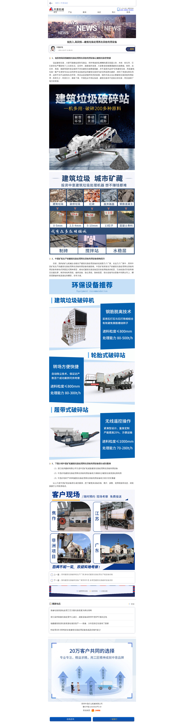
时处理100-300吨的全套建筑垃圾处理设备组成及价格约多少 (76, 630)
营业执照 (86, 710)
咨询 (130, 49)
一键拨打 (113, 719)
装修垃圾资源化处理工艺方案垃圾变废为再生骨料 (71, 610)
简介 (113, 12)
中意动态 (64, 3)
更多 (133, 604)
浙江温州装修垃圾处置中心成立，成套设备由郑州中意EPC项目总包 (79, 617)
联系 (128, 12)
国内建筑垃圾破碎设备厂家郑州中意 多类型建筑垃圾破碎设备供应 (87, 580)
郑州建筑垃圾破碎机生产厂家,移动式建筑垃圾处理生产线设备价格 (87, 574)
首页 (57, 3)
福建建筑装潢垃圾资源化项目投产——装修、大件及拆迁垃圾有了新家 (80, 623)
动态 (99, 12)
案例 (84, 12)
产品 (70, 12)
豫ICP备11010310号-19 (92, 707)
